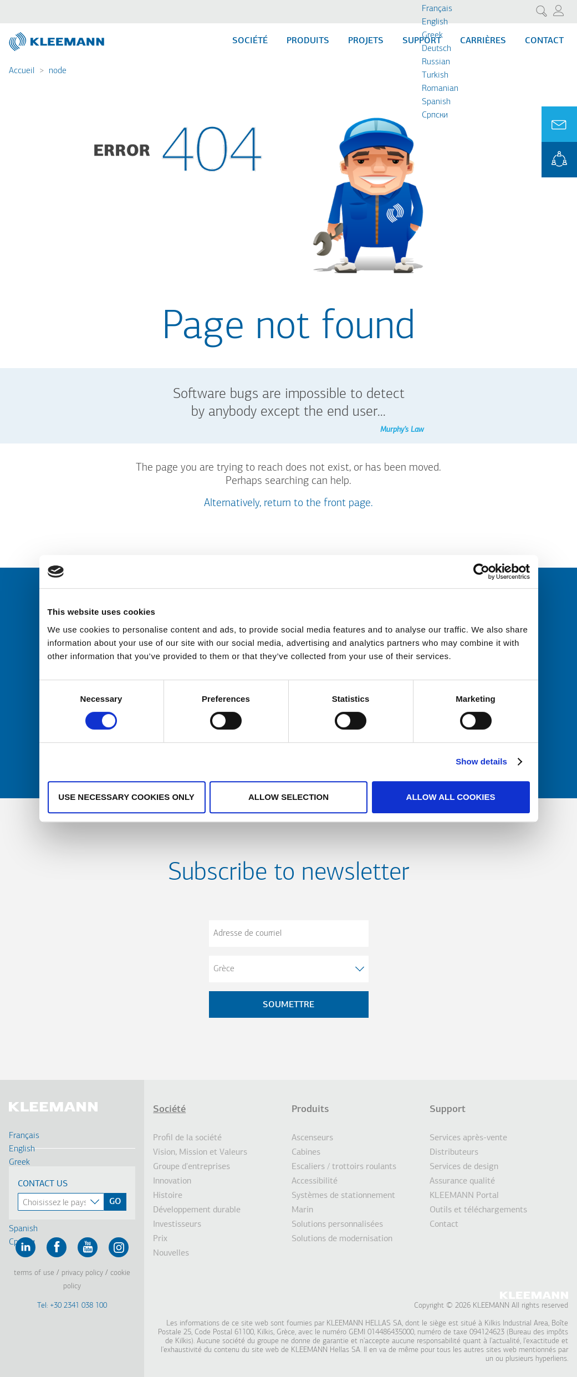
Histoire (167, 1195)
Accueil (21, 71)
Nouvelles (171, 1253)
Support (448, 1109)
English (435, 22)
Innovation (172, 1181)
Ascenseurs (312, 1138)
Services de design (464, 1166)
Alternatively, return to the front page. (288, 503)
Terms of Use (34, 1273)
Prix (160, 1239)
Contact (544, 41)
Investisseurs (177, 1224)
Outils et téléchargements (478, 1210)
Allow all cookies (451, 797)
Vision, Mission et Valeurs (200, 1152)
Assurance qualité (462, 1181)
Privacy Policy (82, 1273)
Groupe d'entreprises (191, 1166)
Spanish (436, 102)
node (58, 71)
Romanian (440, 88)
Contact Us (43, 1184)
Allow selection (288, 797)
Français (437, 8)
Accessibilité (315, 1181)
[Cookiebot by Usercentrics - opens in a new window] (481, 571)
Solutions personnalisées (337, 1224)
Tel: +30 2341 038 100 (72, 1306)
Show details (481, 761)
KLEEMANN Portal (559, 159)
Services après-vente (468, 1138)
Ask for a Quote (559, 124)
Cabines (306, 1152)
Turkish (435, 75)
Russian (436, 62)
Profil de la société (187, 1138)
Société (250, 41)
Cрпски (435, 115)
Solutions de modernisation (342, 1239)
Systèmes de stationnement (343, 1195)
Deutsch (436, 48)
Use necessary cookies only (126, 797)
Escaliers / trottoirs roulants (344, 1166)
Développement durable (197, 1210)
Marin (302, 1210)
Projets (366, 41)
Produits (308, 41)
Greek (432, 35)
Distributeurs (454, 1152)
